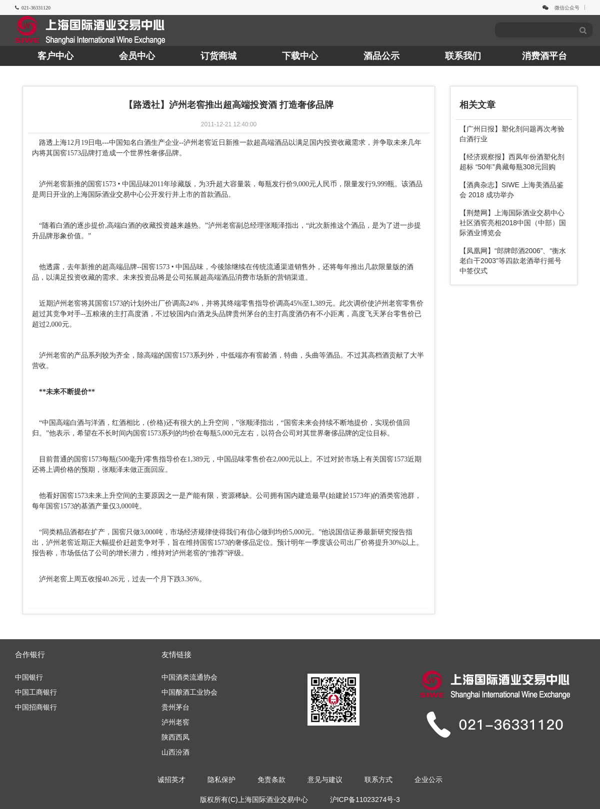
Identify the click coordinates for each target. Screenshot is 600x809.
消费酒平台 (544, 56)
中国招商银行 (36, 707)
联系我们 (463, 56)
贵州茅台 (176, 707)
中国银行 (29, 677)
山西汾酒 (176, 752)
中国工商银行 (36, 692)
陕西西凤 (176, 737)
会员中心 (137, 56)
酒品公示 (382, 56)
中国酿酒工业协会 (190, 692)
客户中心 (56, 56)
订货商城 (218, 56)
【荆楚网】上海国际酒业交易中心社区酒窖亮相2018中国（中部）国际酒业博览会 (513, 223)
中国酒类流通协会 (190, 677)
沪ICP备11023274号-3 (365, 800)
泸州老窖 (176, 722)
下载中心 (300, 56)
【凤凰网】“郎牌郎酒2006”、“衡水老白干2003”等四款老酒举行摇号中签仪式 (513, 261)
